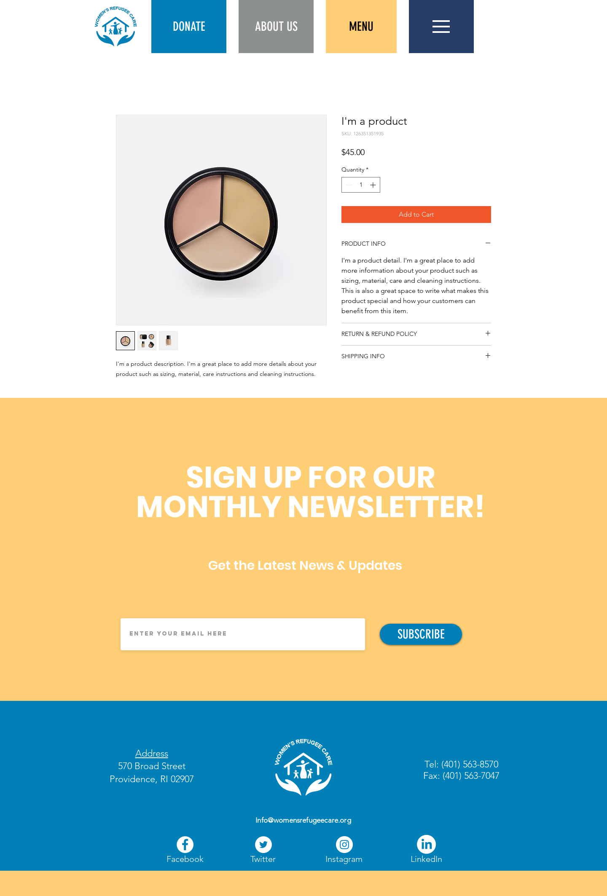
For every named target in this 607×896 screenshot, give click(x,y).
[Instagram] (344, 859)
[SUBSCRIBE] (421, 634)
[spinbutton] (360, 184)
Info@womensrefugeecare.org (303, 820)
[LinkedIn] (426, 844)
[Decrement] (348, 184)
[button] (188, 26)
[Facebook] (185, 844)
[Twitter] (263, 859)
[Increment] (373, 184)
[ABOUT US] (276, 26)
